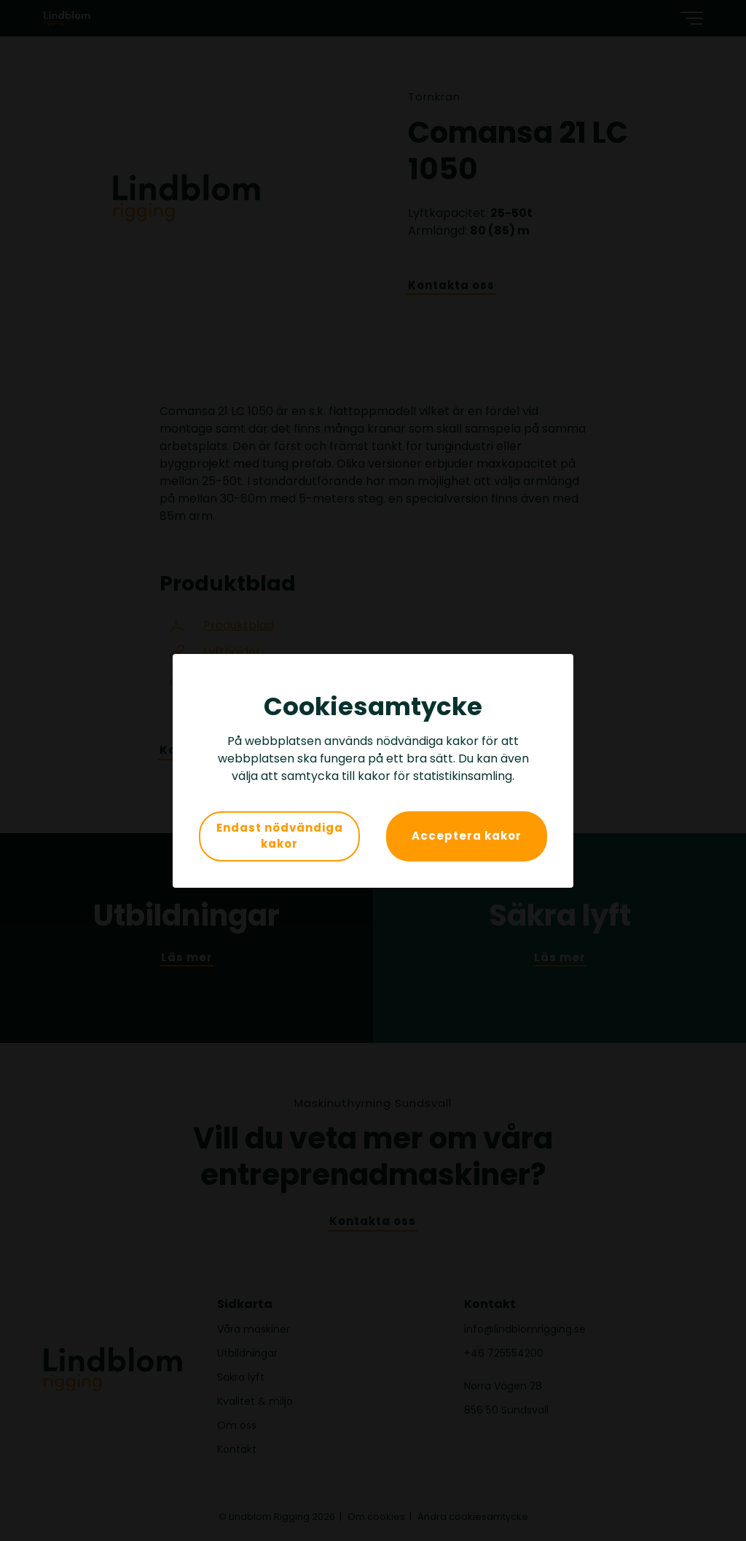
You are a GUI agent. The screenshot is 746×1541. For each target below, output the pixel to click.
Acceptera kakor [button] (467, 835)
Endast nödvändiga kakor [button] (279, 836)
